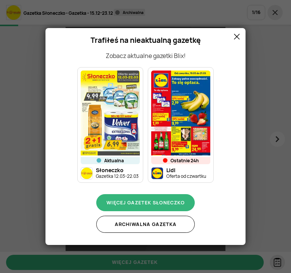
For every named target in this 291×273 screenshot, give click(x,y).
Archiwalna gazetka (146, 224)
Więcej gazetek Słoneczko (145, 202)
